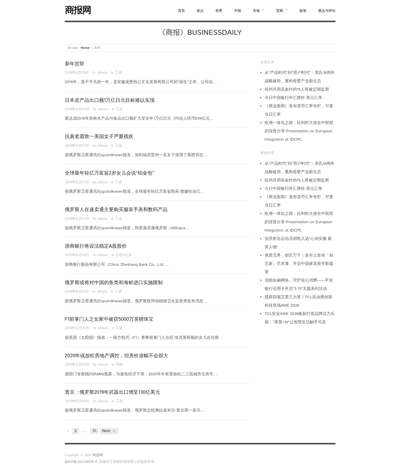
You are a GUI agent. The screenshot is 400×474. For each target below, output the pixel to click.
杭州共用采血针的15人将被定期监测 (297, 89)
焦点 (200, 11)
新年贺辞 (74, 63)
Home (85, 47)
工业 (118, 72)
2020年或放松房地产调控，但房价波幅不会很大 (116, 355)
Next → (109, 431)
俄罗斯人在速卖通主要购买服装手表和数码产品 (116, 209)
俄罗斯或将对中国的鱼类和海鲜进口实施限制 (114, 282)
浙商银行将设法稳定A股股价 (96, 246)
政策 (302, 11)
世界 (218, 11)
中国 (237, 11)
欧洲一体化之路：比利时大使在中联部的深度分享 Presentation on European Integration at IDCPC (299, 131)
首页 (181, 11)
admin (102, 72)
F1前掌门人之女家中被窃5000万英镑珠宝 (109, 319)
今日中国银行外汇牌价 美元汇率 (294, 98)
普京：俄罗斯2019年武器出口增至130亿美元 (112, 392)
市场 (256, 11)
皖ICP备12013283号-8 (81, 461)
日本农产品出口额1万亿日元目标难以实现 (110, 100)
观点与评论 (326, 11)
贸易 (279, 11)
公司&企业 (123, 255)
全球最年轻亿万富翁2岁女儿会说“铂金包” (109, 173)
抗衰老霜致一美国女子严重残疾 (99, 136)
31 (94, 431)
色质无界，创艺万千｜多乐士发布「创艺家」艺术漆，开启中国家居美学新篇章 (299, 264)
